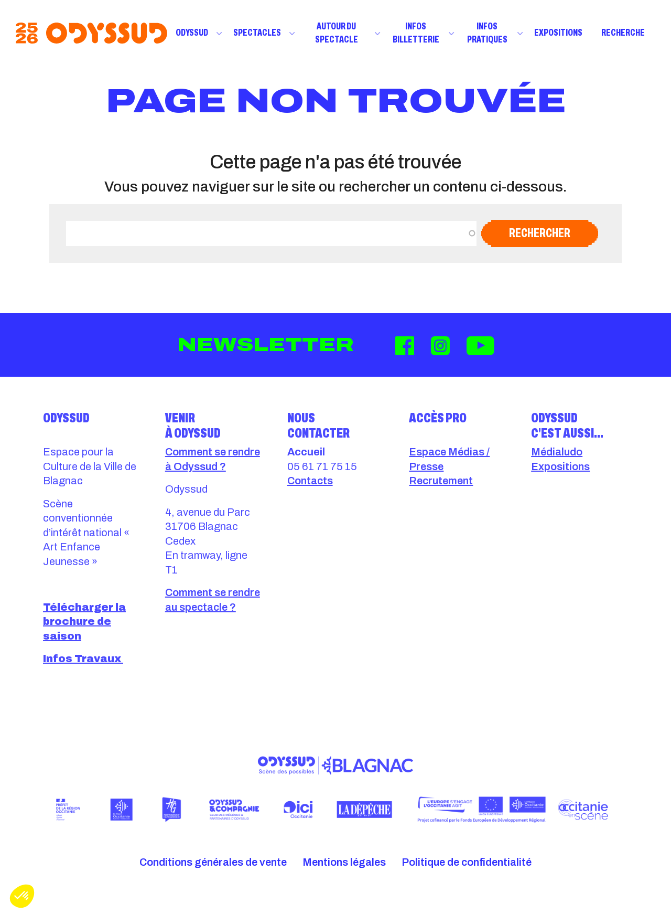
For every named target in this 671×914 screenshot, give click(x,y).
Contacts (310, 480)
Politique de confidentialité (467, 862)
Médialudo (556, 452)
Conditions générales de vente (213, 862)
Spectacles (257, 32)
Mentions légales (344, 862)
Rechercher (539, 233)
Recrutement (441, 480)
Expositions (558, 32)
